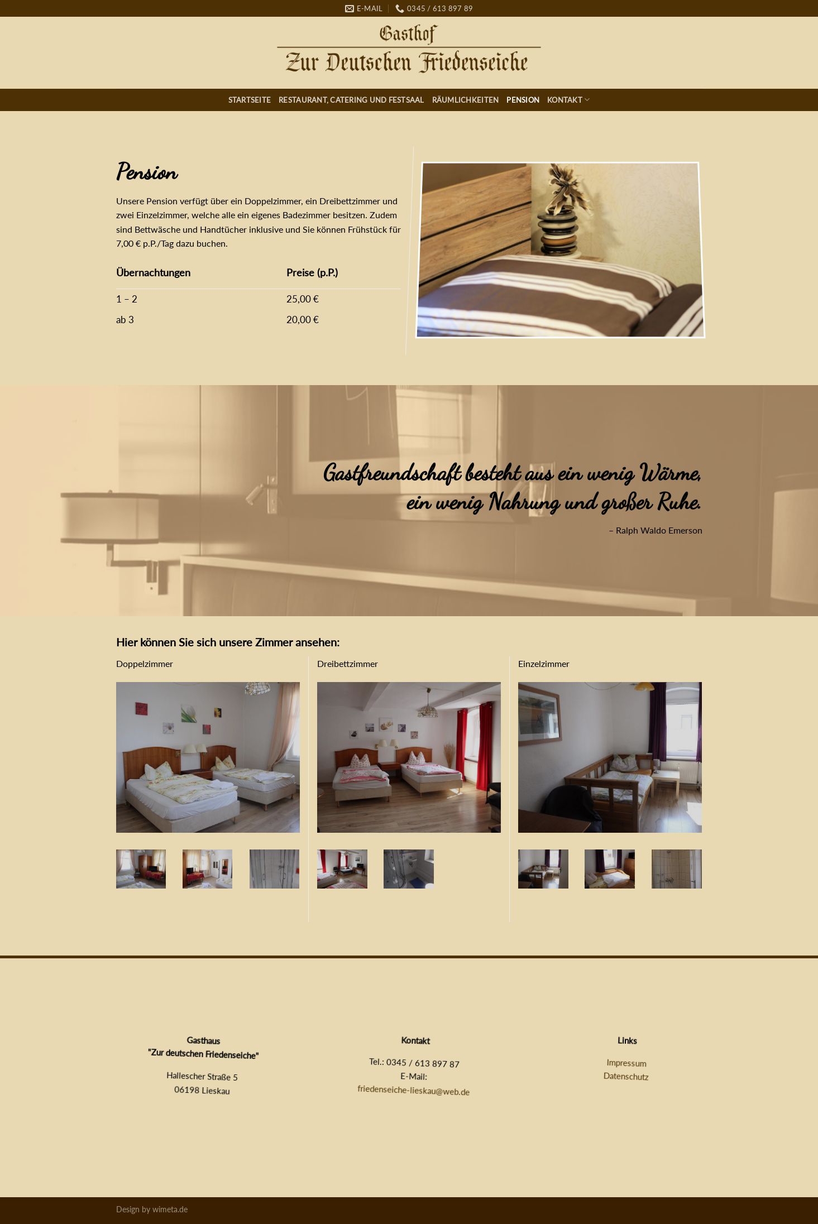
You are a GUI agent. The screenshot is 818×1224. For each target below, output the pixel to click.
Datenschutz (626, 1076)
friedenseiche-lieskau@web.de (413, 1090)
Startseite (249, 99)
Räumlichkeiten (465, 99)
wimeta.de (170, 1209)
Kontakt (568, 99)
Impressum (626, 1062)
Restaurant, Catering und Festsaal (351, 99)
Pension (522, 99)
